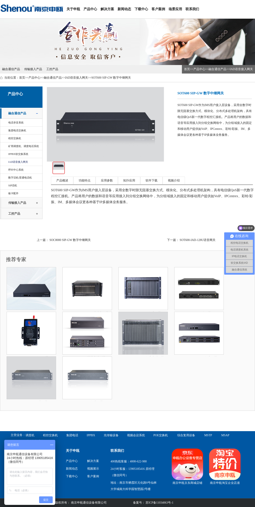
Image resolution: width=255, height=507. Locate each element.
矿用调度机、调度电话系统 (23, 146)
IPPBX (91, 435)
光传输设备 (111, 435)
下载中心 (141, 9)
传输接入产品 (33, 69)
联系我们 (192, 9)
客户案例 (158, 9)
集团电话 (72, 435)
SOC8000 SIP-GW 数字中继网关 (70, 240)
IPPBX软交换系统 (18, 154)
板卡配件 (13, 193)
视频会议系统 (136, 435)
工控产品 (52, 69)
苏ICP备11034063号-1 (159, 502)
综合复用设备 (186, 435)
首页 (187, 69)
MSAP (225, 435)
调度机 (30, 435)
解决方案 (107, 9)
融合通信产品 (11, 69)
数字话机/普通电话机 (20, 177)
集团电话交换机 (17, 130)
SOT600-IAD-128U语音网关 (197, 240)
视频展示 (93, 468)
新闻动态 (124, 9)
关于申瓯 (73, 9)
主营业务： (18, 435)
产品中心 (90, 9)
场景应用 (175, 9)
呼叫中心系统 (16, 169)
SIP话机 (12, 185)
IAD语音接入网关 (241, 69)
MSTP (208, 435)
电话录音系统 (16, 122)
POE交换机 (160, 435)
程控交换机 (14, 138)
